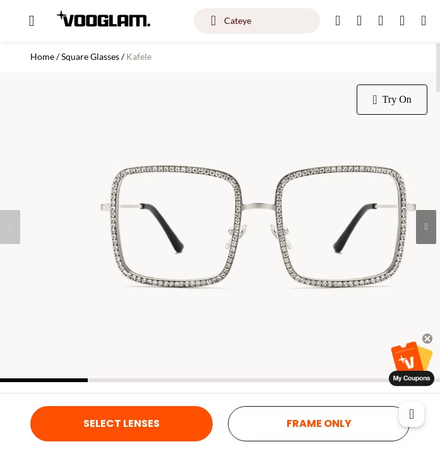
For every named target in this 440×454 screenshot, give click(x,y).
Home (42, 56)
